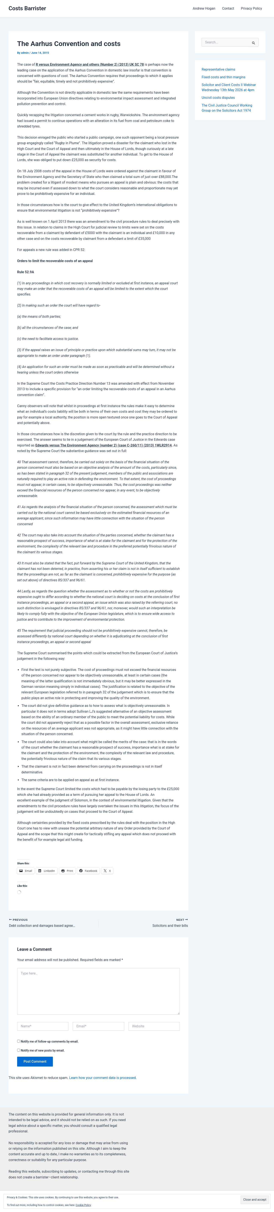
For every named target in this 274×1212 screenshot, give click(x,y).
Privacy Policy (251, 8)
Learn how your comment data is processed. (103, 1078)
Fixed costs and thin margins (223, 77)
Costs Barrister (27, 8)
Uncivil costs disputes (218, 98)
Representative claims (218, 69)
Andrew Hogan (204, 8)
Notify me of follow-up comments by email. (50, 1041)
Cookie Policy (83, 1205)
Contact (228, 8)
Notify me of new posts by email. (43, 1050)
